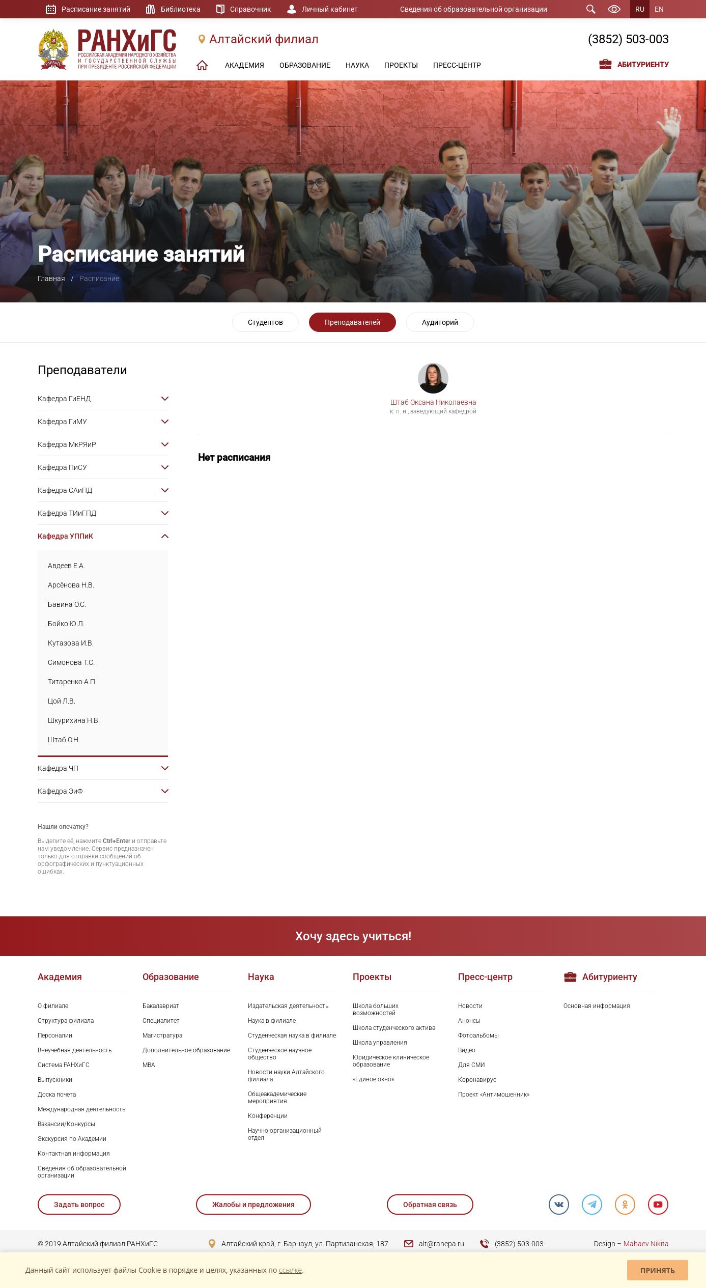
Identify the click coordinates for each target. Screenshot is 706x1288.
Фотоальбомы (478, 1035)
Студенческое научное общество (280, 1054)
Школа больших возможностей (376, 1009)
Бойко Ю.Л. (66, 624)
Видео (466, 1050)
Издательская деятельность (288, 1006)
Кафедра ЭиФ (60, 791)
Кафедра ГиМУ (62, 421)
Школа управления (380, 1042)
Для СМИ (471, 1065)
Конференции (268, 1115)
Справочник (250, 9)
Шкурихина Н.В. (74, 720)
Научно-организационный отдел (285, 1134)
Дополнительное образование (186, 1050)
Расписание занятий (96, 9)
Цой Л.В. (61, 701)
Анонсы (469, 1020)
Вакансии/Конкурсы (66, 1124)
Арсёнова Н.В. (71, 585)
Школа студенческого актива (394, 1027)
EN (659, 9)
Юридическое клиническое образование (391, 1061)
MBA (149, 1065)
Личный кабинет (330, 9)
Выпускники (55, 1079)
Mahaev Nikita (646, 1244)
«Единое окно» (373, 1079)
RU (639, 9)
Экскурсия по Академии (72, 1138)
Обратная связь (430, 1204)
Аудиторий (440, 322)
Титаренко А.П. (72, 682)
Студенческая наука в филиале (292, 1035)
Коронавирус (477, 1079)
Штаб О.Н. (64, 740)
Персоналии (55, 1035)
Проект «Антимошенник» (493, 1094)
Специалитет (161, 1020)
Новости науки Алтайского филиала (286, 1076)
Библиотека (181, 9)
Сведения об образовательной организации (473, 9)
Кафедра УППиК (65, 536)
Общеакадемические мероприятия (277, 1097)
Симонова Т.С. (71, 662)
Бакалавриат (161, 1006)
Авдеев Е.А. (66, 566)
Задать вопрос (79, 1204)
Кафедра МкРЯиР (67, 444)
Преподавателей (352, 322)
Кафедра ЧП (58, 768)
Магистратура (162, 1035)
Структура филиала (66, 1020)
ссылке (290, 1270)
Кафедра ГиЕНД (64, 399)
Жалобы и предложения (253, 1204)
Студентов (265, 322)
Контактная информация (74, 1153)
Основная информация (596, 1006)
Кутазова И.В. (71, 643)
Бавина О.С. (67, 604)
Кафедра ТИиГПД (67, 513)
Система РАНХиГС (64, 1065)
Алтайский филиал (264, 39)
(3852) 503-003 (628, 39)
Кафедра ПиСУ (62, 467)
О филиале (53, 1006)
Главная (51, 278)
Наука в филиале (272, 1020)
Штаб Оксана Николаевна (433, 402)
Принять (657, 1270)
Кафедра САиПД (65, 490)
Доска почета (57, 1094)
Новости (470, 1006)
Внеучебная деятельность (74, 1050)
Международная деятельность (81, 1109)
